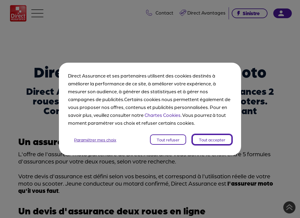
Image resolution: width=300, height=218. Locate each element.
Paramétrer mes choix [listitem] (95, 139)
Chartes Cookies (163, 115)
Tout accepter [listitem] (212, 139)
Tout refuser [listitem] (168, 139)
